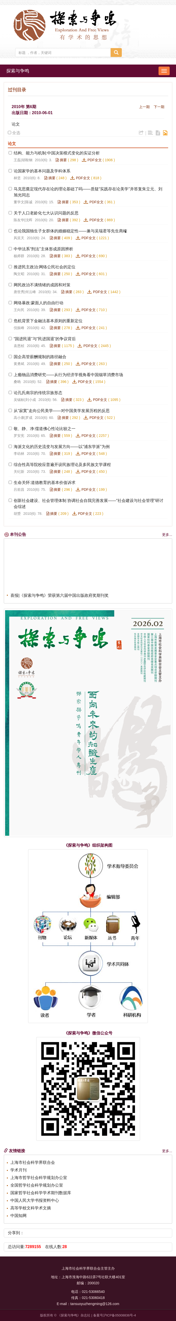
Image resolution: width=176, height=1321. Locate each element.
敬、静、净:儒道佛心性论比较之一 (44, 428)
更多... (167, 535)
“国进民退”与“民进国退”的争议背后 (45, 339)
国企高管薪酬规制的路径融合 (40, 357)
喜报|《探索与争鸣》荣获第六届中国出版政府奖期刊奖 (59, 597)
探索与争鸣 (17, 70)
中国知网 (18, 1215)
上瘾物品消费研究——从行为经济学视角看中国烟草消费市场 (68, 375)
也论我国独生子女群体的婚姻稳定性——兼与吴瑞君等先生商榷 (70, 231)
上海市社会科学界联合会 (32, 1162)
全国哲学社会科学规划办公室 (36, 1185)
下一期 (159, 107)
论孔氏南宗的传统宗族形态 (38, 393)
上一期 (144, 107)
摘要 (61, 160)
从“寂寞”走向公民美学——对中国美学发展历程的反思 (62, 411)
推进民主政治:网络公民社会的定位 (44, 267)
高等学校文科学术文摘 (30, 1208)
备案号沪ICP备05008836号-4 (114, 1315)
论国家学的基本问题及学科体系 (42, 171)
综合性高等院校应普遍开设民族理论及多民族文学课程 (62, 464)
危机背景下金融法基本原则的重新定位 (48, 321)
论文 (16, 124)
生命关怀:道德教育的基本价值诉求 (44, 482)
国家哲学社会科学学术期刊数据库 (40, 1193)
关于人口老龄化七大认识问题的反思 (46, 213)
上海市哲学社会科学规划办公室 (38, 1177)
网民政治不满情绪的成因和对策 (42, 285)
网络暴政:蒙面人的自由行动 (38, 303)
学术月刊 (18, 1170)
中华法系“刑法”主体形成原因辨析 (43, 249)
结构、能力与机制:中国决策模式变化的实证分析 (57, 153)
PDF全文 (95, 160)
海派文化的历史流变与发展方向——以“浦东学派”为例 (62, 446)
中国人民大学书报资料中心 (34, 1200)
